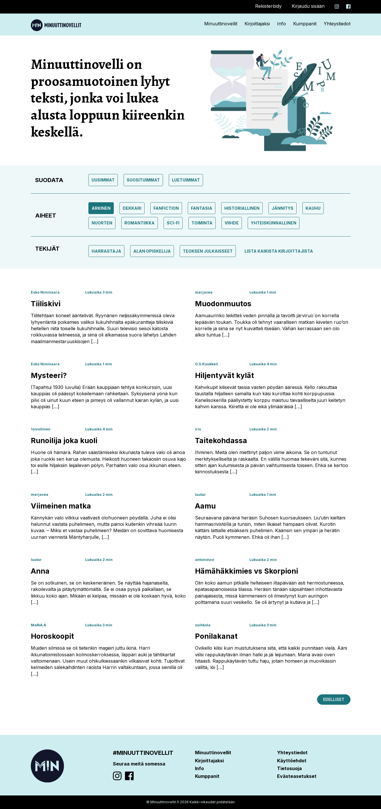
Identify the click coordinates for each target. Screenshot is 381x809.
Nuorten (102, 222)
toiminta (202, 222)
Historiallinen (241, 208)
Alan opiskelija (152, 251)
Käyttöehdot (291, 760)
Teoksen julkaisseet (208, 251)
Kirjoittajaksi (257, 24)
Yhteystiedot (337, 24)
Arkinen (101, 208)
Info (281, 24)
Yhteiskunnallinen (273, 222)
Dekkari (132, 208)
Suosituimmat (143, 179)
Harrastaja (106, 251)
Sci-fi (173, 222)
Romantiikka (139, 222)
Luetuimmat (186, 179)
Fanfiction (166, 208)
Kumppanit (304, 24)
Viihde (232, 222)
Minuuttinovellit (220, 24)
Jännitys (282, 208)
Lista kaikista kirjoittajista (278, 251)
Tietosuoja (289, 768)
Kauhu (313, 208)
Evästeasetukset (296, 776)
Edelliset (333, 699)
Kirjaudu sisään (308, 6)
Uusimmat (103, 179)
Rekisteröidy (268, 6)
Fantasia (201, 208)
